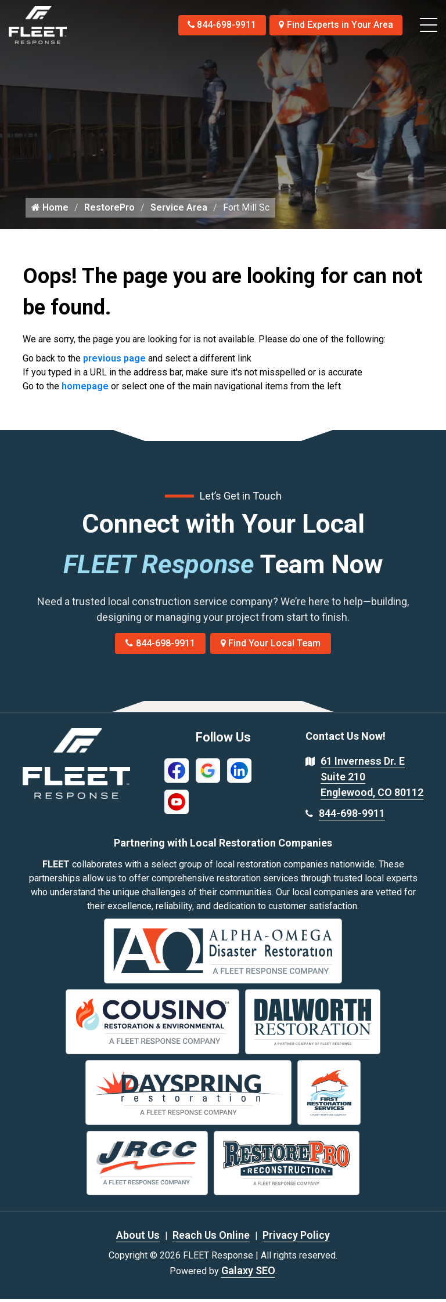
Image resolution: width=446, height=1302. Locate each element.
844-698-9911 (219, 24)
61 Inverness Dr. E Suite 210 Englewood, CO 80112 (372, 779)
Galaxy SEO (248, 1273)
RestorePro (109, 210)
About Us (138, 1238)
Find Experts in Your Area (335, 24)
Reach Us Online (211, 1238)
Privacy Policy (296, 1238)
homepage (85, 389)
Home (50, 210)
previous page (114, 361)
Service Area (178, 210)
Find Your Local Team (271, 646)
